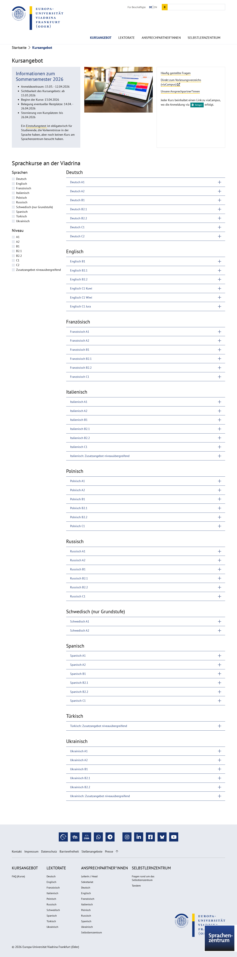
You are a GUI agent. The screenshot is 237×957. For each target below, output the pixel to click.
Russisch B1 (78, 569)
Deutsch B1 (77, 200)
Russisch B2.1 (79, 578)
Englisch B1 (77, 261)
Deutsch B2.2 (78, 218)
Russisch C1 (77, 596)
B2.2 (19, 256)
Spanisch (22, 212)
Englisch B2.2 (79, 279)
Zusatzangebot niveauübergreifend (38, 270)
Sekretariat (87, 882)
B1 (18, 246)
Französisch (23, 188)
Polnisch (21, 198)
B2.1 (19, 251)
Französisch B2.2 (81, 367)
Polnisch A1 (77, 481)
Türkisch (21, 216)
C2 (17, 265)
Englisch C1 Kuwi (81, 288)
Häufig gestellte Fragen (176, 73)
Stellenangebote (91, 851)
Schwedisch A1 (79, 621)
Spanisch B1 (78, 674)
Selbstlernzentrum (204, 30)
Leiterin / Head (89, 876)
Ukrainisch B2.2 (80, 787)
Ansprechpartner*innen (161, 30)
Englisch (21, 183)
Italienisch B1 (79, 420)
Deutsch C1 (77, 227)
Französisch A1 (79, 332)
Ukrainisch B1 (79, 769)
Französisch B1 (79, 350)
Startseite (19, 47)
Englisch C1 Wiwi (81, 297)
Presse (109, 851)
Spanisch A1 (78, 655)
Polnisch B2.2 (78, 517)
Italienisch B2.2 (80, 438)
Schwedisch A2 (79, 630)
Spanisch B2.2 (79, 692)
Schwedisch (53, 910)
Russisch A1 (77, 551)
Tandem (136, 885)
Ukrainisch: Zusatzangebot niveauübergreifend (100, 796)
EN (155, 7)
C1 (17, 260)
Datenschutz (49, 851)
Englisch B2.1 (79, 270)
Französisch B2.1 (81, 359)
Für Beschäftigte (137, 7)
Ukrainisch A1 (79, 751)
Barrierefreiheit (69, 851)
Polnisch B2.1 (78, 508)
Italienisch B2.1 (80, 429)
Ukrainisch (23, 221)
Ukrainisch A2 (79, 760)
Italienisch (22, 193)
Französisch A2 (79, 340)
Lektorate (126, 30)
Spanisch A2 (78, 665)
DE (150, 7)
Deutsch (21, 179)
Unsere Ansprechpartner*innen (180, 91)
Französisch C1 (79, 377)
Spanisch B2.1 (79, 683)
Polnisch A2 (77, 490)
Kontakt (17, 851)
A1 (18, 237)
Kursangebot (100, 30)
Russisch (21, 202)
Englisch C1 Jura (80, 306)
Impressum (31, 851)
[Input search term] (196, 7)
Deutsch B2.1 (78, 209)
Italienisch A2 (78, 411)
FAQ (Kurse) (18, 876)
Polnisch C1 (77, 526)
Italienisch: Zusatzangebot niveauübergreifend (100, 456)
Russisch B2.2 (79, 587)
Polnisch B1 (77, 499)
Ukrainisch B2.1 (80, 778)
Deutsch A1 (77, 182)
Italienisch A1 (78, 402)
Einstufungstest (36, 126)
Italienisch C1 (78, 447)
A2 (18, 242)
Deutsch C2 (77, 236)
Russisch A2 (77, 560)
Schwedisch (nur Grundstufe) (34, 207)
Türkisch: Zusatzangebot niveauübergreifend (98, 726)
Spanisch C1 (78, 701)
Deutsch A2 (77, 191)
